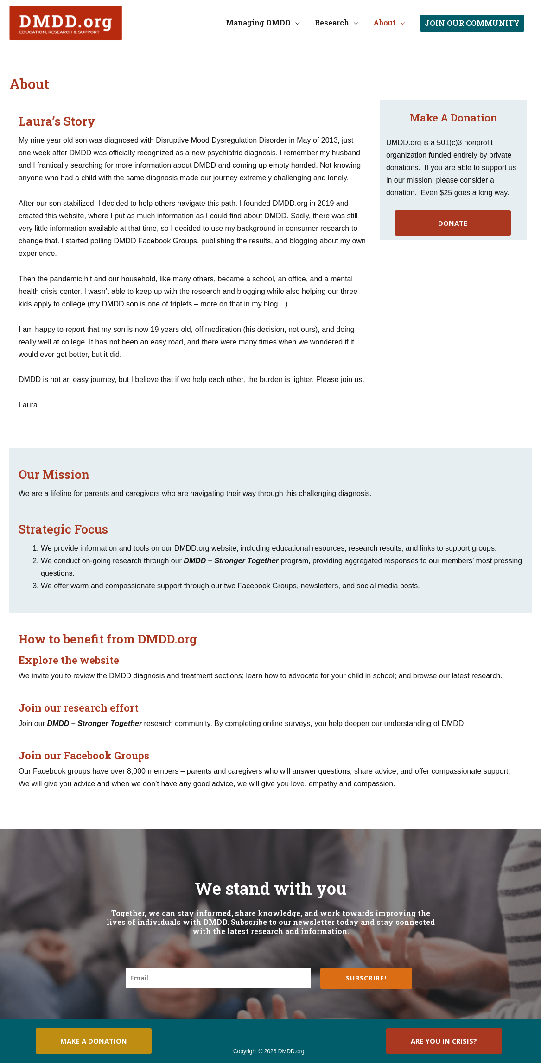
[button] (472, 23)
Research (332, 22)
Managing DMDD (258, 22)
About (384, 22)
